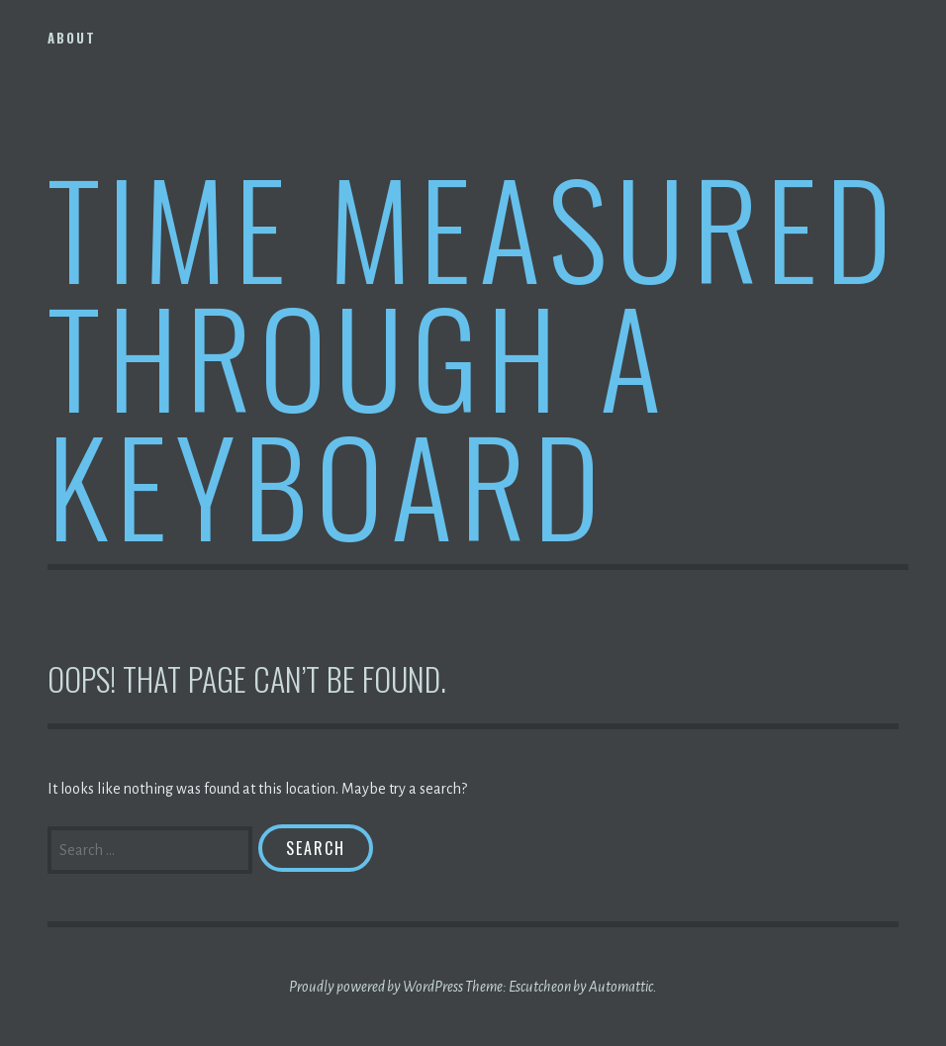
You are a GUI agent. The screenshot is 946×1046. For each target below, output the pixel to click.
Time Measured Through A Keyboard (473, 355)
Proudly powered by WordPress (376, 987)
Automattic (621, 987)
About (71, 38)
